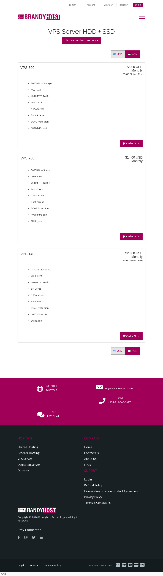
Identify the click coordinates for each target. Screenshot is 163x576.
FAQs (87, 465)
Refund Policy (93, 485)
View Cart (108, 4)
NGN (132, 54)
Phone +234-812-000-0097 (119, 400)
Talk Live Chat (53, 414)
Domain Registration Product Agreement (111, 491)
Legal (21, 565)
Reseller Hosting (29, 453)
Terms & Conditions (97, 503)
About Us (90, 459)
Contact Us (91, 453)
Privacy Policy (93, 497)
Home (88, 447)
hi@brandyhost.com (119, 388)
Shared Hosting (28, 447)
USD (117, 54)
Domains (23, 470)
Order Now (131, 143)
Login (138, 4)
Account (92, 4)
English (73, 4)
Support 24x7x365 (51, 388)
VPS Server (25, 459)
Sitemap (34, 565)
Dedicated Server (29, 465)
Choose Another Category (81, 40)
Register (123, 4)
